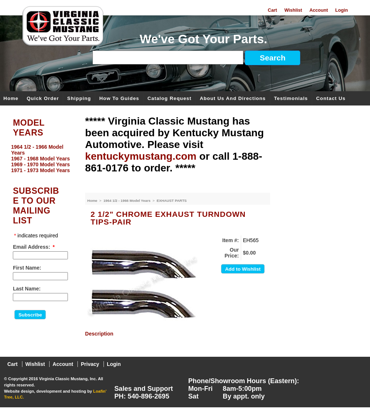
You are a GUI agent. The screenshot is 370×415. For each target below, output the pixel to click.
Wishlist (293, 10)
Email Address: (31, 247)
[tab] (177, 333)
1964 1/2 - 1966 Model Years (128, 201)
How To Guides (119, 98)
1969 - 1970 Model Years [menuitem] (40, 164)
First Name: (27, 268)
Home (10, 98)
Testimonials (291, 98)
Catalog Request (170, 98)
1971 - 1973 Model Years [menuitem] (40, 170)
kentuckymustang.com (140, 156)
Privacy (90, 364)
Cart (272, 10)
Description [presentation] (99, 334)
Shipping (79, 98)
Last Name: (26, 289)
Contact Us (330, 98)
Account (318, 10)
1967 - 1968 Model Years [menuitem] (40, 159)
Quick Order (43, 98)
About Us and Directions (233, 98)
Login (341, 10)
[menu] (40, 158)
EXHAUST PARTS (172, 201)
